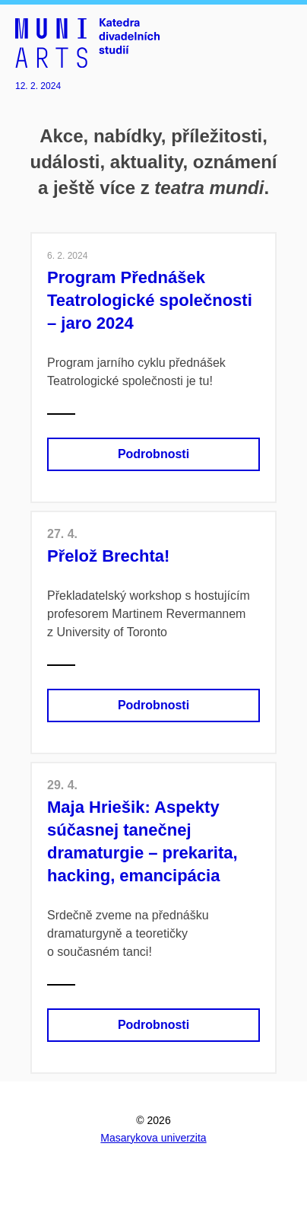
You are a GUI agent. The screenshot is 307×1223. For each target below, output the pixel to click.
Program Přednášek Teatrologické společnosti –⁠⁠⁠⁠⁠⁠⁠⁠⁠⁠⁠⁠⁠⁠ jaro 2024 (149, 300)
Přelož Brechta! (108, 555)
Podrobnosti (153, 453)
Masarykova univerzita (153, 1138)
